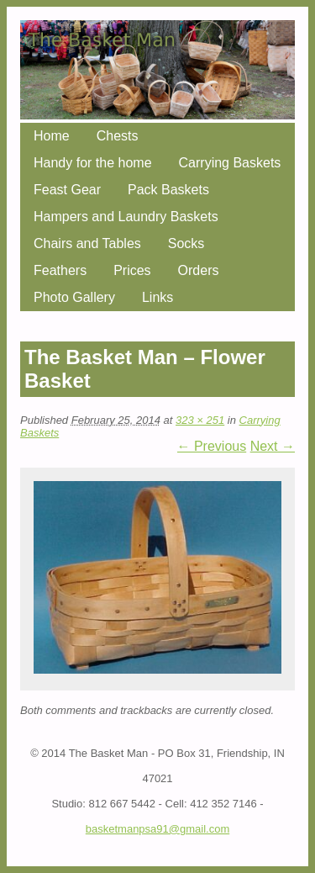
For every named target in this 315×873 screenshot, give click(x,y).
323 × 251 (200, 420)
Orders (198, 270)
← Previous (212, 446)
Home (52, 136)
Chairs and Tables (87, 243)
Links (157, 297)
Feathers (60, 270)
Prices (131, 270)
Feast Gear (67, 190)
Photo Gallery (74, 297)
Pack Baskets (168, 190)
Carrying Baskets (230, 163)
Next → (272, 446)
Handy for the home (93, 163)
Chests (118, 136)
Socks (186, 243)
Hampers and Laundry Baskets (126, 216)
